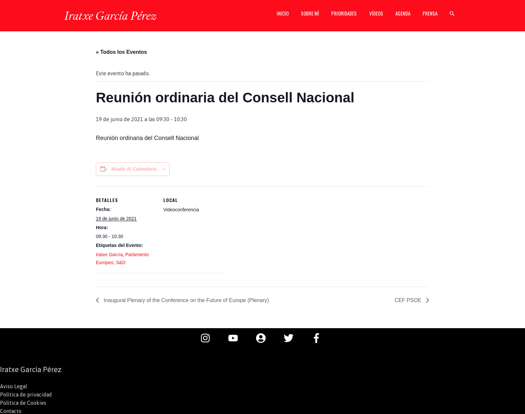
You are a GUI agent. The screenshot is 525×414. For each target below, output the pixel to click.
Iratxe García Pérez (110, 15)
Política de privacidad (26, 394)
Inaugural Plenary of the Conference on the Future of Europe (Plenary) (185, 300)
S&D (121, 262)
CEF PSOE (409, 300)
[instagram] (208, 338)
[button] (452, 16)
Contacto (10, 410)
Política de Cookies (23, 402)
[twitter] (292, 338)
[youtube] (236, 338)
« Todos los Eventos (121, 52)
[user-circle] (264, 338)
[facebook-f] (318, 338)
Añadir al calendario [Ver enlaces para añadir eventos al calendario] (134, 169)
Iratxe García (109, 254)
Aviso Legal (13, 386)
